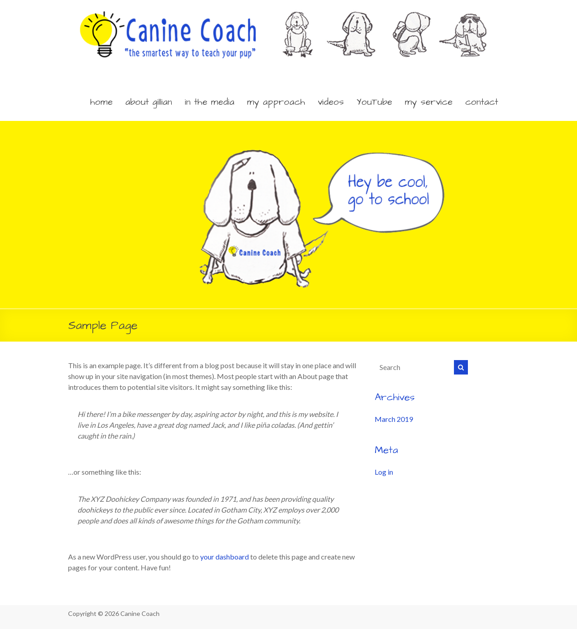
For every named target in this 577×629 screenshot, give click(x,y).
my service (429, 102)
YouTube (374, 102)
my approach (276, 102)
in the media (209, 102)
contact (481, 102)
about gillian (148, 102)
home (101, 102)
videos (331, 102)
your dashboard (224, 556)
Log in (384, 471)
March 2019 (394, 419)
